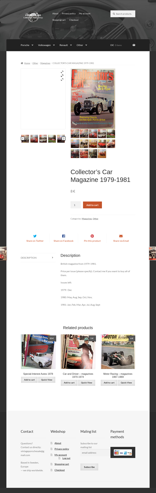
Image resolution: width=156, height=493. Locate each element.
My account (84, 13)
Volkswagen (44, 45)
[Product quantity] (76, 205)
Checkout (73, 20)
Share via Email (121, 245)
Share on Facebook (63, 245)
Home (27, 63)
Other (80, 45)
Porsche (25, 45)
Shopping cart (59, 20)
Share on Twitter (35, 245)
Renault (64, 45)
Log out (66, 463)
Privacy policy (69, 13)
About (55, 13)
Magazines (45, 63)
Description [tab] (29, 262)
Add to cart (92, 205)
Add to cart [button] (29, 384)
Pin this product (92, 245)
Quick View (46, 384)
